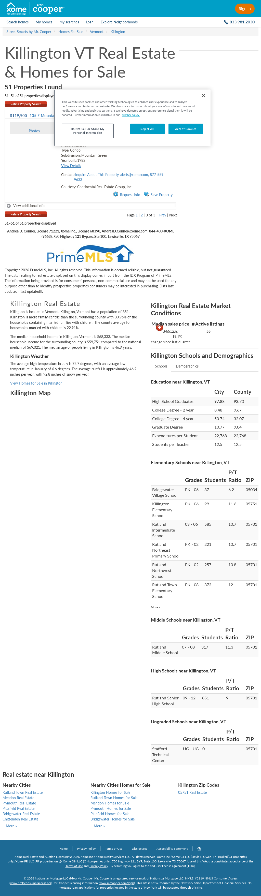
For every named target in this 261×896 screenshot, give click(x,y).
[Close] (203, 95)
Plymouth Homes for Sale (110, 808)
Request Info (126, 194)
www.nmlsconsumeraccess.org (30, 883)
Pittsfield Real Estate (18, 808)
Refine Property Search (25, 104)
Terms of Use (113, 848)
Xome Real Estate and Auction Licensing (42, 857)
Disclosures (139, 848)
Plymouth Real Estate (19, 803)
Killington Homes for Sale (110, 792)
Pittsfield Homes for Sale (109, 814)
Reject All (147, 128)
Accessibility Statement (172, 848)
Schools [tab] (161, 366)
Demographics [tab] (187, 366)
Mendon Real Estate (18, 798)
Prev (162, 215)
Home (63, 848)
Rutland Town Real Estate (23, 792)
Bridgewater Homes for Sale (112, 819)
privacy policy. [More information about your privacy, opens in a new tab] (131, 114)
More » (155, 607)
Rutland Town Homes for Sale (113, 798)
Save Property (158, 194)
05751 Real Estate (192, 792)
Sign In (245, 8)
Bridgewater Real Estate (21, 814)
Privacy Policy (86, 848)
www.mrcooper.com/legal (116, 883)
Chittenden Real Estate (20, 819)
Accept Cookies (186, 128)
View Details (71, 166)
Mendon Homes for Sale (109, 803)
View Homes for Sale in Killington (36, 383)
